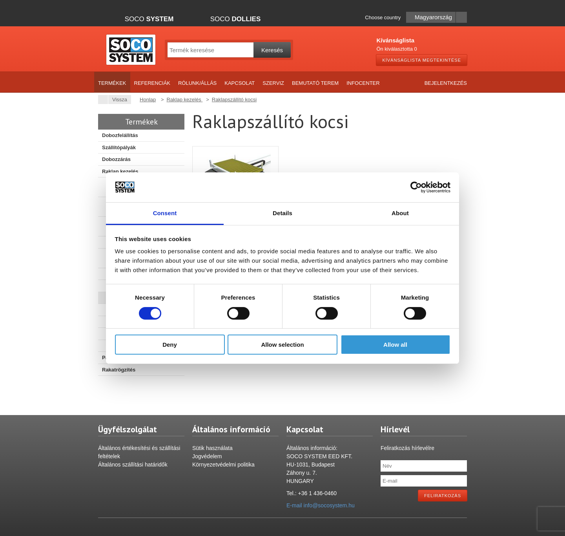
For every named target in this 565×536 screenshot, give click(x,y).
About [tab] (400, 213)
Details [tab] (282, 213)
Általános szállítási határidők (133, 464)
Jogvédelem (207, 456)
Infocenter (363, 83)
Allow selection (282, 344)
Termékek (112, 83)
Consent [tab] (165, 213)
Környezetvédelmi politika (223, 464)
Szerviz (273, 83)
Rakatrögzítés (118, 370)
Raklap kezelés (120, 171)
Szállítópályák (119, 147)
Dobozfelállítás (120, 135)
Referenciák (152, 83)
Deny (169, 344)
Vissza (117, 99)
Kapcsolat (239, 83)
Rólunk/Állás (197, 83)
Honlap (148, 99)
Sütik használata (212, 448)
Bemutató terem (315, 83)
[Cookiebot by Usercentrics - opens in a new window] (416, 187)
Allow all (395, 344)
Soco (149, 19)
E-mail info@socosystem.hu (320, 505)
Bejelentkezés (446, 83)
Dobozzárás (116, 159)
